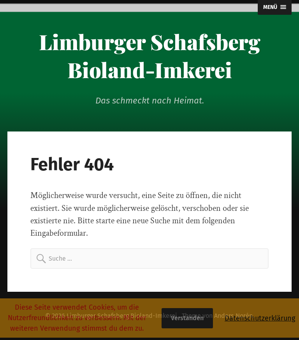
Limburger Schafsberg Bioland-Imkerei (149, 56)
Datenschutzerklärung (260, 318)
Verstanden (187, 318)
